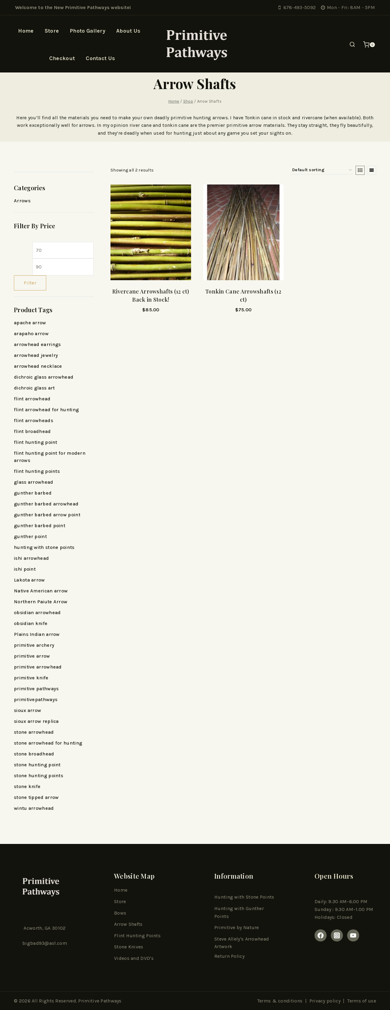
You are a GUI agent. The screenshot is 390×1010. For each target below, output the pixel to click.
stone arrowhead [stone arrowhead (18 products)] (34, 732)
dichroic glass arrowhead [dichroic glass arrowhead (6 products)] (43, 377)
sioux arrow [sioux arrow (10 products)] (27, 710)
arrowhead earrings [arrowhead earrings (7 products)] (37, 344)
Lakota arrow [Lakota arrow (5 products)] (29, 580)
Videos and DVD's (134, 958)
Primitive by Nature (236, 927)
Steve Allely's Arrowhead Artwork (241, 943)
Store (52, 30)
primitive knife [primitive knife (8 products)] (31, 678)
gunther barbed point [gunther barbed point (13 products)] (39, 525)
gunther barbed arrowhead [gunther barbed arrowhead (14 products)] (46, 504)
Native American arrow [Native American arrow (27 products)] (41, 591)
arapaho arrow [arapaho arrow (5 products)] (31, 333)
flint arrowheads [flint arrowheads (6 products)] (33, 420)
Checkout (62, 58)
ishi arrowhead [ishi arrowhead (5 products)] (31, 558)
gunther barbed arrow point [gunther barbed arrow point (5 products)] (47, 515)
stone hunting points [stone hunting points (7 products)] (38, 775)
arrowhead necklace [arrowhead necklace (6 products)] (38, 366)
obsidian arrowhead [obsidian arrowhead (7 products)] (37, 612)
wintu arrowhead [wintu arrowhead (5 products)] (34, 808)
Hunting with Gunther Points (239, 912)
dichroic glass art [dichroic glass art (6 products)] (34, 388)
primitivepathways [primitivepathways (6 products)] (35, 699)
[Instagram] (337, 935)
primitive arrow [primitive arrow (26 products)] (32, 656)
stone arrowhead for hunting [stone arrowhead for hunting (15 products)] (48, 743)
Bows (120, 913)
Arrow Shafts (128, 924)
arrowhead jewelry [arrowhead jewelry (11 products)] (36, 355)
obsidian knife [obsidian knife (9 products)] (30, 623)
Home (26, 30)
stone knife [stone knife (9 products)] (27, 786)
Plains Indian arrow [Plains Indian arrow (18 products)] (37, 634)
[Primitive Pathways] (195, 45)
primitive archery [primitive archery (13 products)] (34, 645)
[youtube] (353, 935)
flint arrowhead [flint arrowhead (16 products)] (32, 399)
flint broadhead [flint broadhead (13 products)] (32, 431)
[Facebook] (321, 935)
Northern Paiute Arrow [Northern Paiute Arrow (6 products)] (40, 601)
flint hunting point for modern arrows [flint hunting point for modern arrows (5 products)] (49, 456)
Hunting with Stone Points (244, 897)
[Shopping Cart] (369, 44)
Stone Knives (128, 947)
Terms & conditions (279, 1001)
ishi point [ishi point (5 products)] (25, 569)
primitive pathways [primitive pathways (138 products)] (36, 688)
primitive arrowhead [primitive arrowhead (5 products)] (38, 667)
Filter (30, 283)
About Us (128, 30)
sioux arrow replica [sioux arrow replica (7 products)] (36, 721)
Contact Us (100, 58)
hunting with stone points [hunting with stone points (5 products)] (44, 547)
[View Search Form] (352, 44)
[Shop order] (322, 170)
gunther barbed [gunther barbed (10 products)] (33, 493)
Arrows (22, 201)
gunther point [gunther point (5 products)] (30, 536)
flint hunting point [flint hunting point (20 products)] (35, 442)
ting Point (147, 935)
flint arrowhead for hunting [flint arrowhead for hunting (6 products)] (46, 409)
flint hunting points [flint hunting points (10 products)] (37, 471)
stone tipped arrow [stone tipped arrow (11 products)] (36, 797)
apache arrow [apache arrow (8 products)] (30, 322)
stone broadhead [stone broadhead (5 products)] (34, 754)
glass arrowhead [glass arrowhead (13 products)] (33, 482)
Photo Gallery (87, 30)
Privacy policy (324, 1001)
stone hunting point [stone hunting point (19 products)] (37, 765)
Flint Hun (125, 935)
